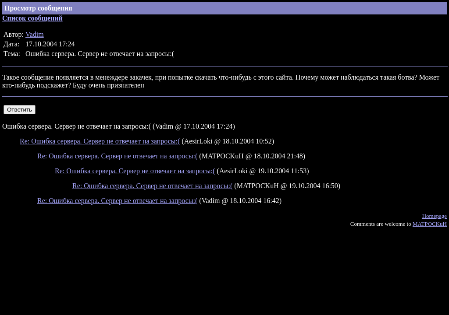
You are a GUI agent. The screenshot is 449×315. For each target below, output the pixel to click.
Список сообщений (32, 18)
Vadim (34, 34)
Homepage (434, 216)
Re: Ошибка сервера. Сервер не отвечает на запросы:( (100, 141)
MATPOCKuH (430, 223)
